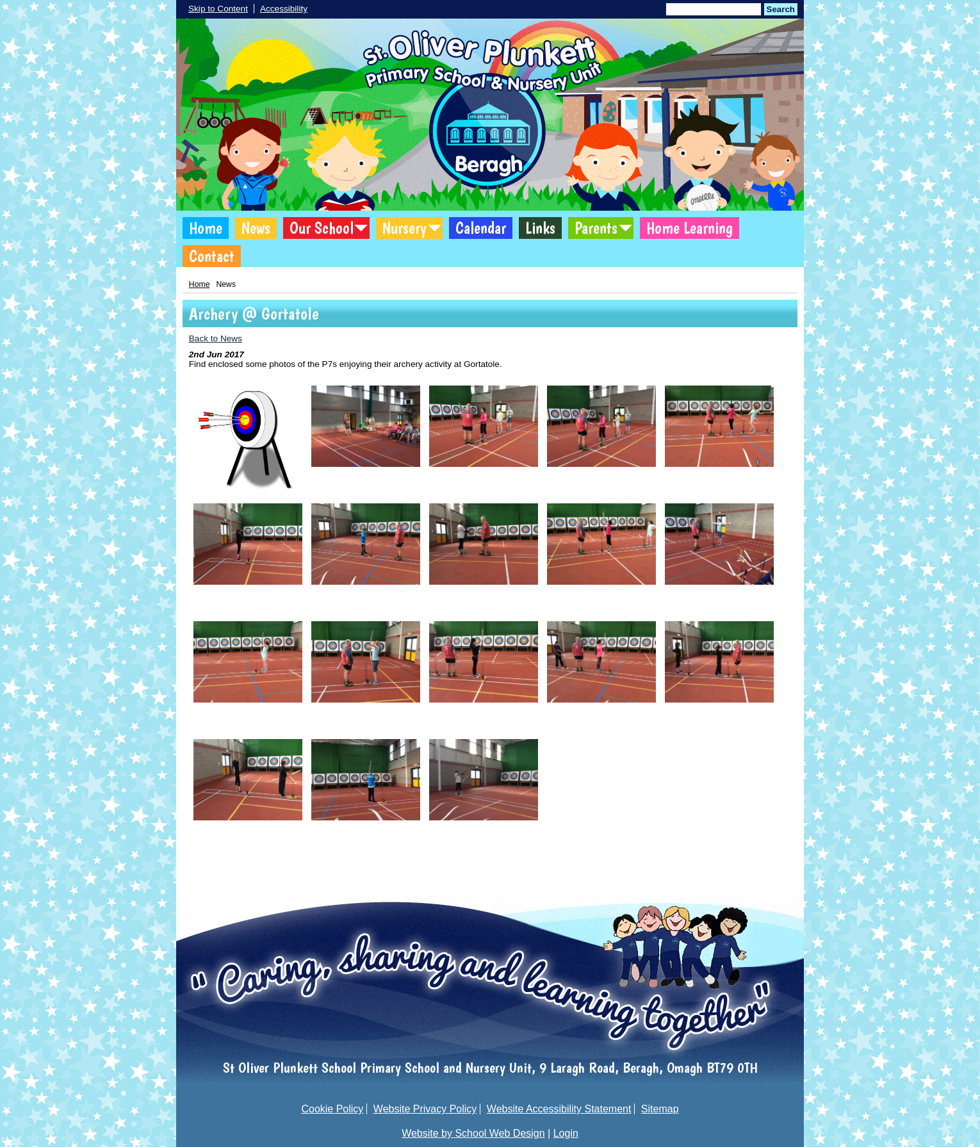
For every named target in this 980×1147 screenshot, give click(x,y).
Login (565, 1133)
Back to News (215, 338)
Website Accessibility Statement (559, 1108)
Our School (322, 228)
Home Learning (689, 228)
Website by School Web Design (473, 1133)
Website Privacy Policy (425, 1108)
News (255, 228)
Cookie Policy (332, 1108)
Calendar (480, 228)
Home (205, 228)
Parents (596, 228)
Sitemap (660, 1108)
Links (540, 228)
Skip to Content (218, 8)
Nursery (404, 228)
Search (781, 9)
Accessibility (283, 8)
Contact (211, 256)
